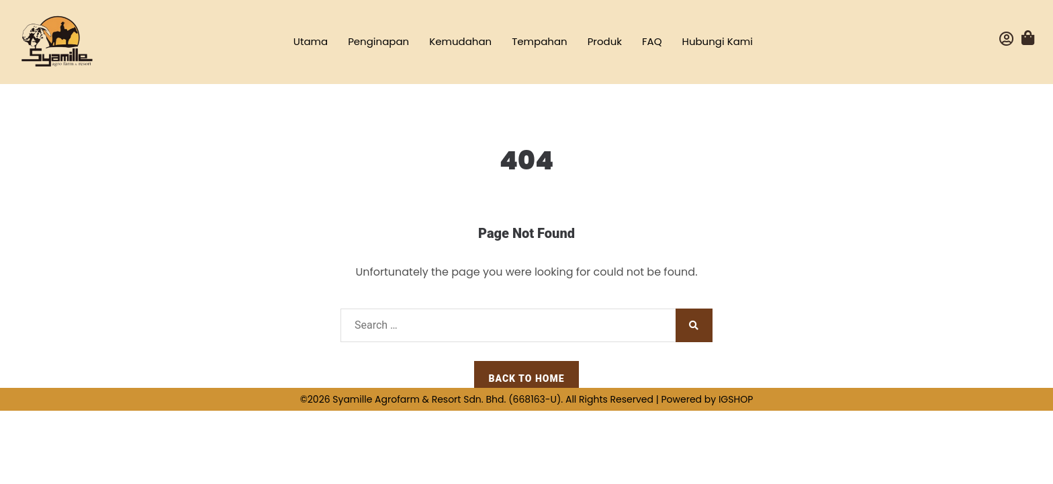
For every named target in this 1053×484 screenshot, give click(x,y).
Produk (605, 41)
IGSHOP (736, 399)
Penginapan (378, 41)
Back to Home (526, 378)
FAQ (652, 41)
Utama (310, 41)
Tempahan (539, 41)
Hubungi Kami (717, 41)
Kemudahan (460, 41)
